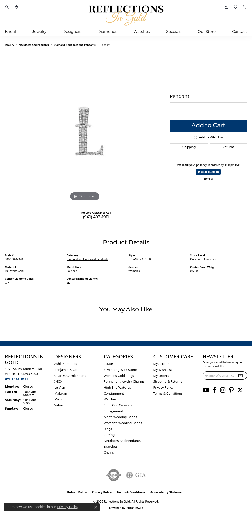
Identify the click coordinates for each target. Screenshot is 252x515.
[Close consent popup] (95, 507)
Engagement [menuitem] (113, 411)
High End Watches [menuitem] (117, 387)
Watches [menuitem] (110, 399)
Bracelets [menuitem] (111, 446)
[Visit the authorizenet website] (113, 475)
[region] (85, 128)
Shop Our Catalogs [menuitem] (118, 405)
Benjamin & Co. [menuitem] (66, 369)
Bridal (10, 31)
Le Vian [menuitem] (59, 387)
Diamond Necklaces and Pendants (75, 45)
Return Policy (77, 492)
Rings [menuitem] (108, 429)
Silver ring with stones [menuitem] (121, 369)
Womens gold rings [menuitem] (119, 375)
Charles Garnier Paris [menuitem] (70, 375)
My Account (162, 363)
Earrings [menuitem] (110, 434)
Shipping (189, 147)
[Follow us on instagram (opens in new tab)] (222, 390)
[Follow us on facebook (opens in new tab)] (215, 390)
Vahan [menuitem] (59, 405)
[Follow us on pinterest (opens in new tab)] (231, 390)
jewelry (9, 45)
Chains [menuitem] (109, 452)
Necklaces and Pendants (34, 45)
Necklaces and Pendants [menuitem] (122, 440)
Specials (173, 31)
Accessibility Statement (167, 492)
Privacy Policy (163, 387)
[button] (7, 7)
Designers (72, 31)
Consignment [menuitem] (114, 393)
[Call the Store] (16, 378)
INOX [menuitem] (58, 381)
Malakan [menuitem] (60, 393)
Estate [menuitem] (108, 363)
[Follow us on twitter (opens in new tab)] (240, 390)
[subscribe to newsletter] (240, 375)
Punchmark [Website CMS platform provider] (135, 508)
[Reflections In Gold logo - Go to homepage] (126, 15)
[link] (16, 7)
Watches (141, 31)
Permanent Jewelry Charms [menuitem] (124, 381)
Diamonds (107, 31)
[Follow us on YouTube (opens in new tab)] (206, 390)
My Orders (161, 375)
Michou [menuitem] (59, 399)
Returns (228, 147)
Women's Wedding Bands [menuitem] (123, 423)
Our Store (207, 31)
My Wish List (162, 369)
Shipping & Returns (167, 381)
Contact (239, 31)
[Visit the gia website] (136, 475)
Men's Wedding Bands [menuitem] (120, 417)
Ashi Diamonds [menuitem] (65, 363)
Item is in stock (208, 171)
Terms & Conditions (167, 393)
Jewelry (39, 31)
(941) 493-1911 (96, 217)
